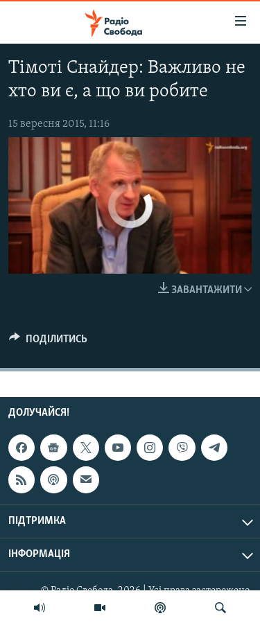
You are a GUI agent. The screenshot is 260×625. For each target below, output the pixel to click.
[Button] (48, 342)
